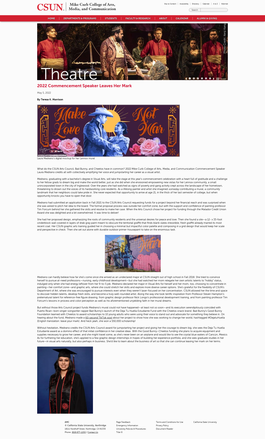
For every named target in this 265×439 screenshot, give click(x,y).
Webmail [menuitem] (224, 4)
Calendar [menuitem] (206, 4)
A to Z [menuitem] (215, 4)
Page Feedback (123, 422)
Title (119, 432)
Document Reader (164, 429)
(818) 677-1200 (79, 432)
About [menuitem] (163, 18)
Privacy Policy (162, 425)
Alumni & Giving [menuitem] (207, 18)
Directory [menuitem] (195, 4)
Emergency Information (127, 425)
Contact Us (93, 432)
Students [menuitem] (111, 18)
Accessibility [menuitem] (184, 4)
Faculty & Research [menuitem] (138, 18)
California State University (205, 422)
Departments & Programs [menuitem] (80, 18)
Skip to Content (170, 4)
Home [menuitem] (51, 18)
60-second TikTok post (98, 317)
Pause (222, 78)
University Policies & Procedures (131, 429)
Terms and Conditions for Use (169, 422)
